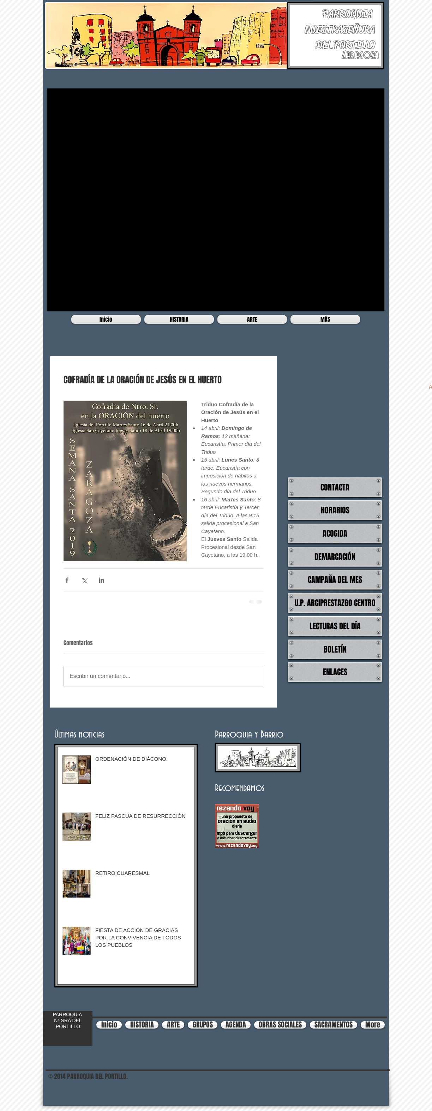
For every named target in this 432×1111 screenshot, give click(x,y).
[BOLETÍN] (335, 649)
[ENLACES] (335, 672)
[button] (215, 199)
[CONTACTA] (335, 487)
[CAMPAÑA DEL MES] (335, 580)
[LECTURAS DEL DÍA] (335, 626)
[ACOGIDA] (335, 533)
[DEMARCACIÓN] (335, 557)
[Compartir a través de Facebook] (67, 580)
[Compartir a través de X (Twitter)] (84, 580)
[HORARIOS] (335, 510)
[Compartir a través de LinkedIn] (101, 580)
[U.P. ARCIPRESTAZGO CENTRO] (335, 603)
